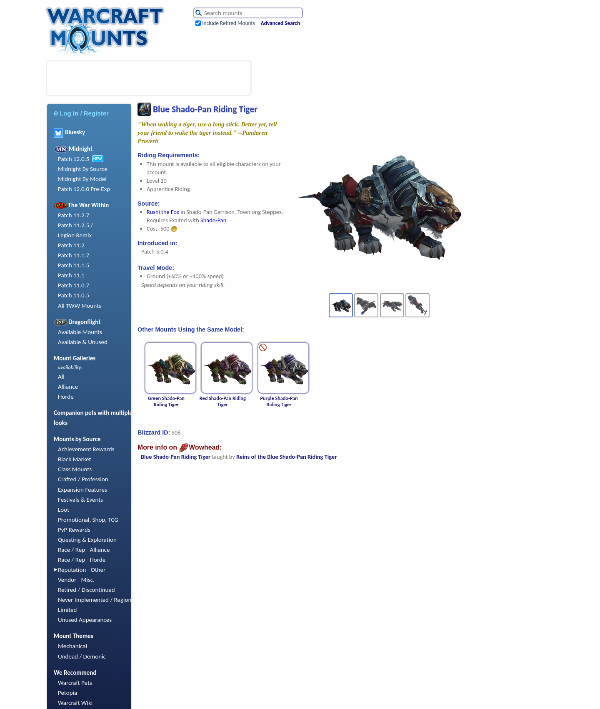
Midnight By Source (83, 169)
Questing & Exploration (87, 539)
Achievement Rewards (86, 449)
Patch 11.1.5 (73, 265)
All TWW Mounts (79, 305)
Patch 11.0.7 (73, 285)
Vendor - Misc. (76, 579)
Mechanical (72, 646)
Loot (63, 509)
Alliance (68, 386)
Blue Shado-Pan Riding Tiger (175, 456)
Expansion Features (82, 489)
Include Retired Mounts (228, 23)
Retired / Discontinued (86, 589)
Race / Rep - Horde (81, 559)
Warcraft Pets (75, 682)
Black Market (74, 459)
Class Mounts (75, 469)
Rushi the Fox (163, 212)
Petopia (67, 692)
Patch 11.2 (71, 245)
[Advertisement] (148, 78)
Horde (66, 396)
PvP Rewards (74, 529)
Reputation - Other (81, 569)
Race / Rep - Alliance (84, 549)
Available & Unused (83, 342)
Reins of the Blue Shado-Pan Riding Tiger (286, 456)
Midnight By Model (82, 179)
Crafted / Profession (83, 479)
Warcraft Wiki (75, 702)
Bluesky (69, 132)
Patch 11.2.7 (73, 215)
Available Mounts (80, 332)
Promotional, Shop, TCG (88, 519)
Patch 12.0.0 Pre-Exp (84, 189)
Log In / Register (81, 113)
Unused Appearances (85, 620)
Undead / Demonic (82, 656)
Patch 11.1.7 (73, 255)
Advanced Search (280, 23)
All (61, 376)
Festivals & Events (80, 499)
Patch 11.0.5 (73, 295)
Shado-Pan (213, 220)
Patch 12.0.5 (73, 159)
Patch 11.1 (71, 275)
